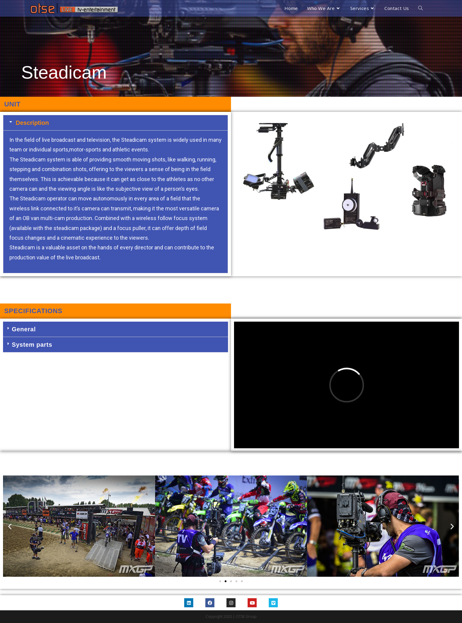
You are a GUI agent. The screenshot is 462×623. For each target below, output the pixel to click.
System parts (32, 344)
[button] (115, 122)
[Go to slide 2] (225, 581)
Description (32, 122)
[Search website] (420, 8)
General (24, 329)
